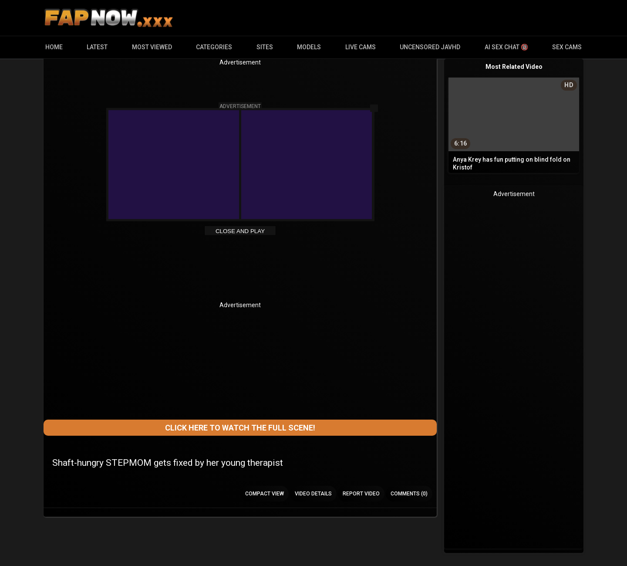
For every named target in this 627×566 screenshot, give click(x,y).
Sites (264, 47)
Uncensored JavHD (430, 47)
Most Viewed (152, 47)
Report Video (361, 494)
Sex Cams (567, 47)
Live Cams (360, 47)
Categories (214, 47)
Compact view (264, 494)
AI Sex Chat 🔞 (506, 47)
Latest (97, 47)
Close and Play (240, 231)
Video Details (313, 494)
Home (54, 47)
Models (309, 47)
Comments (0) (409, 494)
